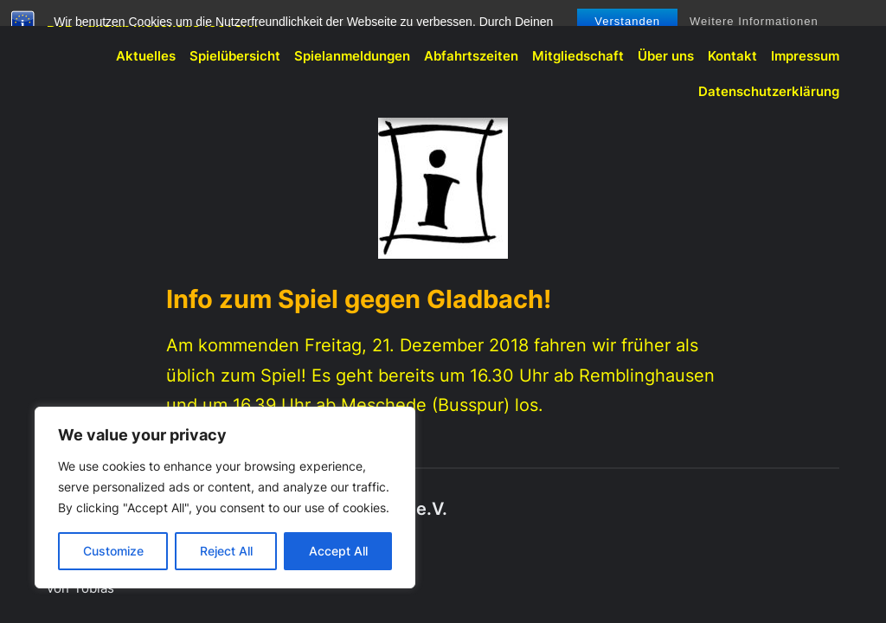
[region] (225, 497)
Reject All (226, 550)
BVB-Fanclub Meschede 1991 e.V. (152, 22)
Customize (113, 550)
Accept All (338, 550)
